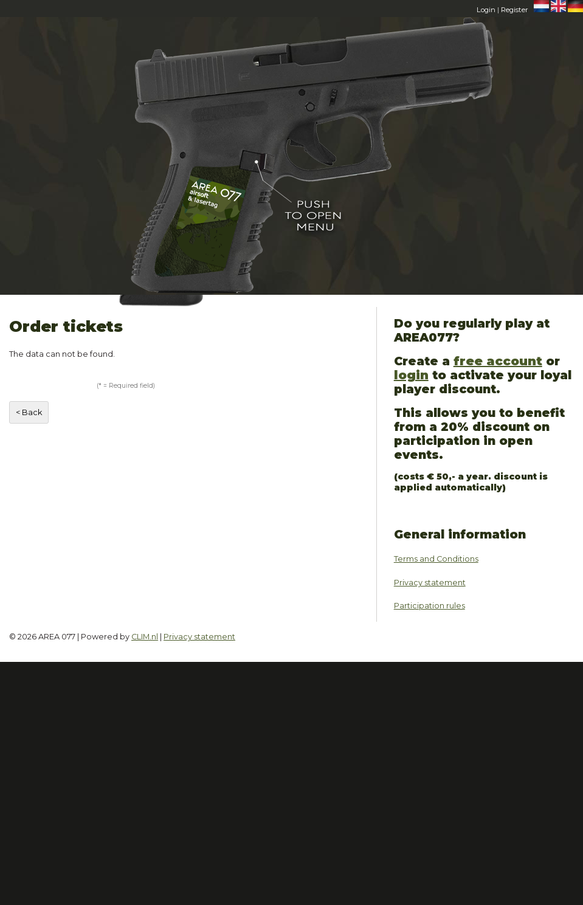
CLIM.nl (144, 636)
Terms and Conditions (436, 558)
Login (486, 9)
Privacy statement (430, 582)
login (411, 375)
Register (514, 9)
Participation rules (429, 605)
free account (498, 361)
